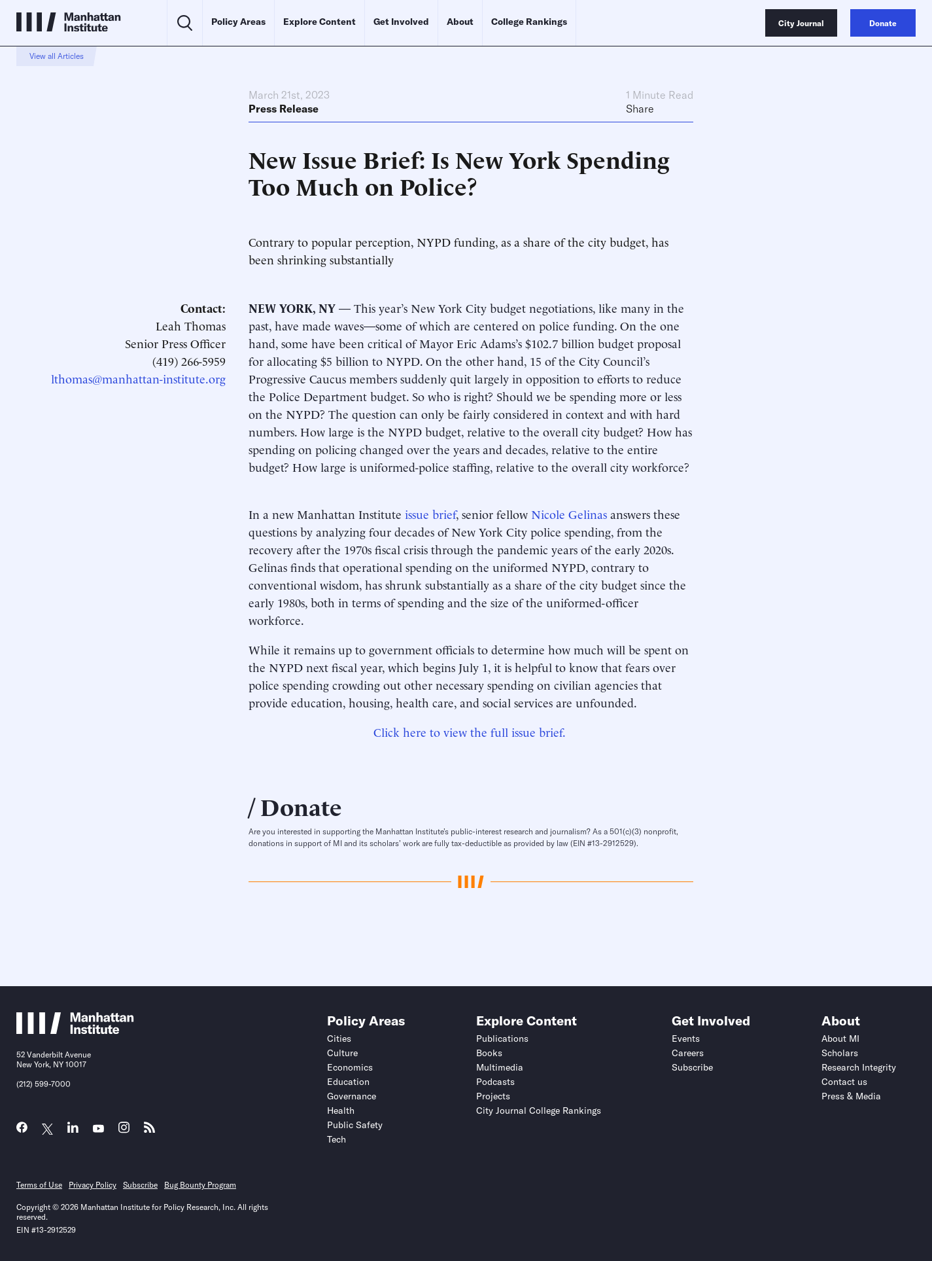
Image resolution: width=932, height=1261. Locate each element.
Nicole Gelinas (569, 513)
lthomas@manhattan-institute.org (138, 378)
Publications (502, 1038)
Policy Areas (238, 21)
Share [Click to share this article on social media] (640, 109)
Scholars (839, 1053)
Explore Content (319, 21)
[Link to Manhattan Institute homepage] (75, 1030)
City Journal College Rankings (538, 1110)
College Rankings (529, 21)
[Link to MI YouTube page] (98, 1129)
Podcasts (495, 1082)
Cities (339, 1038)
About (460, 21)
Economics (350, 1067)
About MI (840, 1038)
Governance (351, 1096)
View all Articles (56, 56)
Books (489, 1053)
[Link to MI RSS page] (149, 1130)
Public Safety (355, 1125)
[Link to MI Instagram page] (123, 1131)
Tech (336, 1139)
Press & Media (851, 1096)
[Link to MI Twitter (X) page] (47, 1129)
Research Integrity (858, 1067)
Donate (301, 805)
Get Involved (401, 21)
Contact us (844, 1082)
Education (348, 1082)
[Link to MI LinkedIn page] (72, 1130)
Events (686, 1038)
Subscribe (692, 1067)
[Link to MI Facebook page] (21, 1130)
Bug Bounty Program (200, 1185)
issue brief (430, 513)
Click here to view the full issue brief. (469, 731)
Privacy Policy (92, 1185)
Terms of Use (39, 1185)
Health (340, 1110)
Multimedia (499, 1067)
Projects (493, 1096)
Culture (342, 1053)
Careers (688, 1053)
